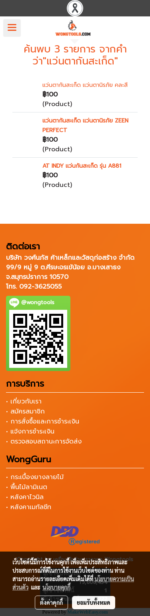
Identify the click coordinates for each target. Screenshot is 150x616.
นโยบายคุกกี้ (56, 587)
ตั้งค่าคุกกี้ (51, 602)
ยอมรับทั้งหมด (93, 602)
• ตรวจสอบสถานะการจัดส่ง (44, 441)
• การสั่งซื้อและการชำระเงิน (42, 421)
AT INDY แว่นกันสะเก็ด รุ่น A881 (81, 166)
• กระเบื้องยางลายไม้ (35, 477)
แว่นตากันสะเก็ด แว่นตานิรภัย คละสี (85, 85)
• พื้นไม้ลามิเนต (26, 487)
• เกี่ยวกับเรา (24, 401)
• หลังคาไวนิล (25, 497)
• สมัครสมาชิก (25, 411)
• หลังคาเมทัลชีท (28, 507)
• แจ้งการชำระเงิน (30, 431)
